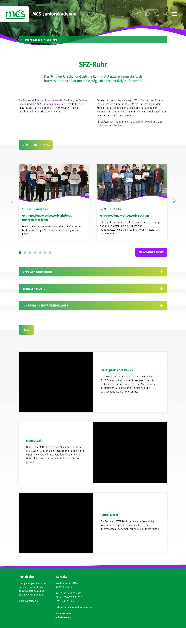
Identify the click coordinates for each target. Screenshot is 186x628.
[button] (174, 200)
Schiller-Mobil (144, 121)
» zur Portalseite (28, 600)
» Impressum (63, 613)
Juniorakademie (33, 39)
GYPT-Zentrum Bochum (110, 125)
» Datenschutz (64, 617)
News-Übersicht (151, 252)
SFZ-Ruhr (52, 39)
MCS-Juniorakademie (49, 104)
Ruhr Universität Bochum (58, 100)
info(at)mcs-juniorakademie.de (74, 607)
